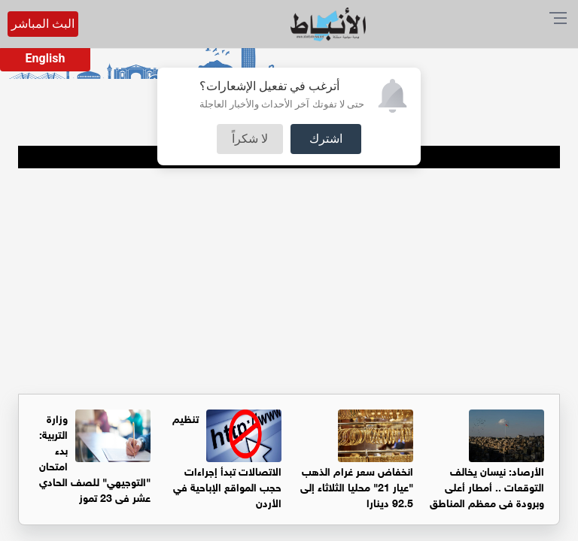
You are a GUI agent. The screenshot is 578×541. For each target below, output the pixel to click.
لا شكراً (250, 138)
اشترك (325, 138)
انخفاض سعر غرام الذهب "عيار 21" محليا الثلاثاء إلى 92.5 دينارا (356, 486)
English (45, 58)
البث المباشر (43, 24)
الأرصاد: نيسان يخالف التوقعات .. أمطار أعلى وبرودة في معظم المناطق (487, 486)
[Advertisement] (289, 281)
